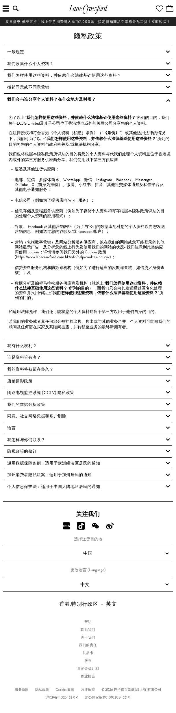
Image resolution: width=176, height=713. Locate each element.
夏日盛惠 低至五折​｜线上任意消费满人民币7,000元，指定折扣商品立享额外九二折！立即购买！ (88, 21)
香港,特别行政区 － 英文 (88, 604)
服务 (88, 660)
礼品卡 (88, 652)
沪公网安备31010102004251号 (108, 697)
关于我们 (88, 637)
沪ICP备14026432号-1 (61, 697)
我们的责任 (88, 645)
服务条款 (22, 689)
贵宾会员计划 (88, 668)
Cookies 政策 (65, 689)
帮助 (88, 621)
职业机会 (88, 676)
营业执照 (88, 689)
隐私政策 (42, 689)
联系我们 (88, 629)
